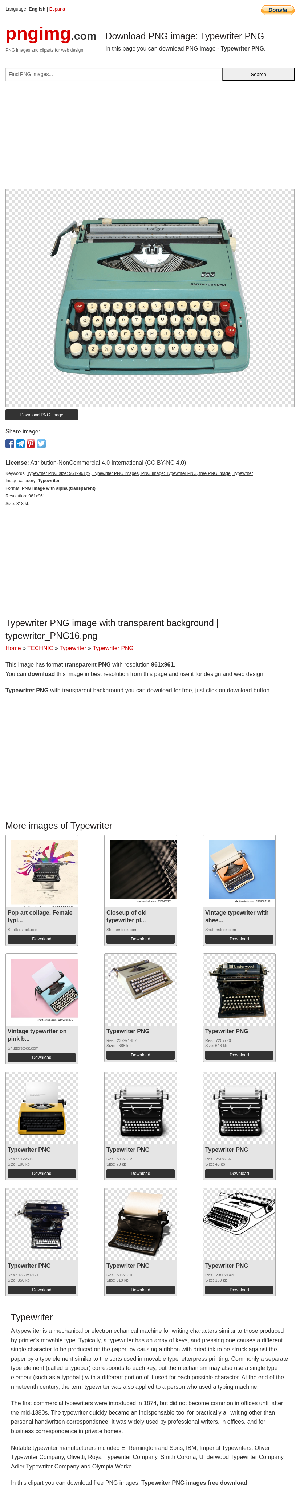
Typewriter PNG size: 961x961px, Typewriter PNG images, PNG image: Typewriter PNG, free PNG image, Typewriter (140, 473)
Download (41, 939)
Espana (57, 9)
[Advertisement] (150, 138)
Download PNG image (42, 414)
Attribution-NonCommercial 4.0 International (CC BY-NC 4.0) (108, 463)
